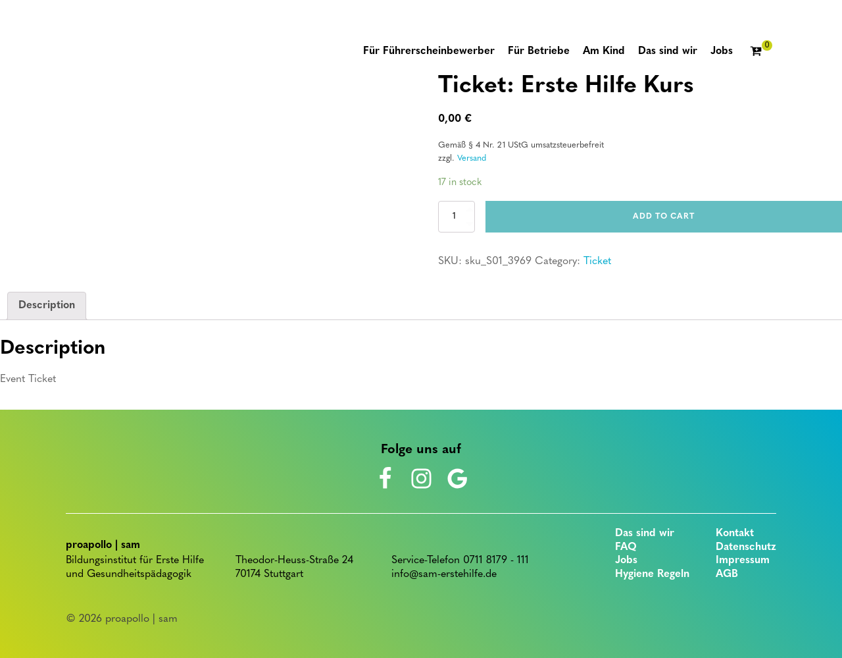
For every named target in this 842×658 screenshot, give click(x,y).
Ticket (597, 261)
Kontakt (735, 533)
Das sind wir (644, 533)
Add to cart (664, 217)
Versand (471, 158)
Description (46, 305)
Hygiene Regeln (652, 574)
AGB (727, 574)
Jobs (626, 560)
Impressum (743, 560)
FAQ (626, 547)
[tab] (46, 306)
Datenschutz (746, 547)
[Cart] (761, 52)
